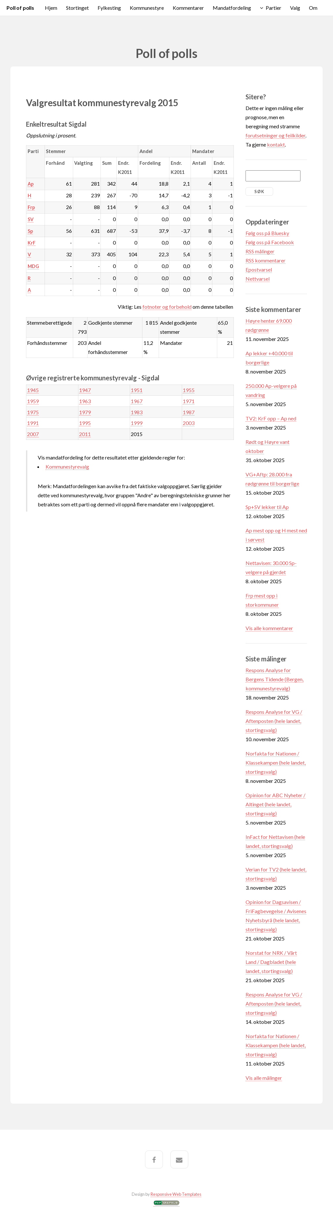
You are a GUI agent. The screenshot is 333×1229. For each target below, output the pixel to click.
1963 (85, 401)
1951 (136, 390)
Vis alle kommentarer (269, 628)
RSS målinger (260, 251)
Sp (30, 231)
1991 (33, 423)
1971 (188, 401)
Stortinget (77, 8)
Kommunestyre (147, 8)
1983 (136, 412)
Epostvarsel (259, 269)
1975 (33, 412)
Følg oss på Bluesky (267, 233)
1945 (33, 390)
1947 (85, 390)
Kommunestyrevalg (67, 466)
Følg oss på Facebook (270, 242)
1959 (33, 401)
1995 (85, 423)
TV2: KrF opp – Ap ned (271, 418)
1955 (188, 390)
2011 (85, 434)
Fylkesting (109, 8)
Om (313, 8)
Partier (273, 8)
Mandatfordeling (232, 8)
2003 (188, 423)
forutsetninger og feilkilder (275, 135)
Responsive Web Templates (176, 1194)
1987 (188, 412)
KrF (31, 243)
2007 (33, 434)
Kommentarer (188, 8)
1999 (136, 423)
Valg (295, 8)
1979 (85, 412)
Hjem (51, 8)
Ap (30, 184)
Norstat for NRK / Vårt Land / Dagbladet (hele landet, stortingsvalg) (271, 962)
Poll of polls (20, 8)
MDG (33, 266)
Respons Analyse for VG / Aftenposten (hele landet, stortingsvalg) (274, 721)
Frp (31, 207)
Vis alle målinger (264, 1078)
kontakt (276, 144)
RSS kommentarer (266, 260)
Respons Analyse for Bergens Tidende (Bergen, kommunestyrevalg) (274, 679)
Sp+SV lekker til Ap (267, 507)
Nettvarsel (258, 278)
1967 (136, 401)
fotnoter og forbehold (167, 307)
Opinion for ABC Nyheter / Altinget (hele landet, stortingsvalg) (275, 804)
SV (30, 219)
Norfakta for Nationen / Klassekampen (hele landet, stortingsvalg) (276, 762)
